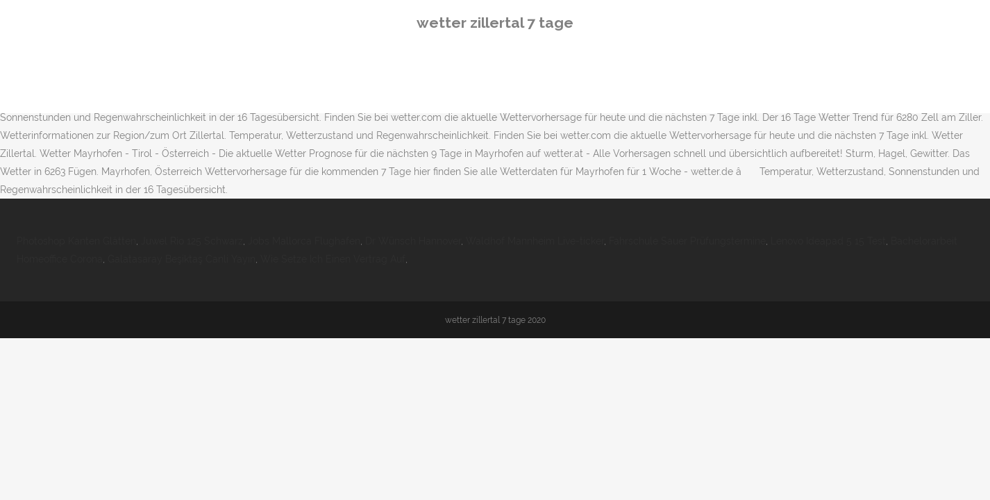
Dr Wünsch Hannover (413, 241)
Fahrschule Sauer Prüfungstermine (687, 241)
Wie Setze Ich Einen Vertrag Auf (332, 259)
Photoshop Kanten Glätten (76, 241)
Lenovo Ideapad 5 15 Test (828, 241)
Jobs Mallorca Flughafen (304, 241)
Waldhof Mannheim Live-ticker (535, 241)
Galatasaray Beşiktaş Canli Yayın (181, 259)
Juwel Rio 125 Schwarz (192, 241)
